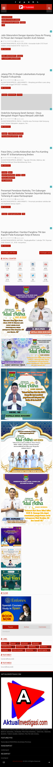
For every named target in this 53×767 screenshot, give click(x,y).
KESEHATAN (20, 646)
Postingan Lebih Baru (9, 253)
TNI (3, 25)
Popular (10, 627)
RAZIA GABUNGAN (8, 178)
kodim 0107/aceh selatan (10, 22)
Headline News (6, 646)
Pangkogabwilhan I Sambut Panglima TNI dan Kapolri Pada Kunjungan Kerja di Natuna (23, 233)
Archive (26, 627)
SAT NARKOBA (7, 180)
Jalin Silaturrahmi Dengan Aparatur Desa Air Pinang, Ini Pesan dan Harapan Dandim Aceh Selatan (26, 36)
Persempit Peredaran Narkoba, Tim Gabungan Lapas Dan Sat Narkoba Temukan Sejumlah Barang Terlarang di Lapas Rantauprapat (26, 193)
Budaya (4, 643)
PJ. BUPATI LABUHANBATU (11, 58)
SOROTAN (30, 650)
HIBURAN (36, 643)
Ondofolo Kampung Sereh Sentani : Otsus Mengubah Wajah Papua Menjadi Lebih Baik (22, 114)
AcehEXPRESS (7, 17)
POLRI (18, 175)
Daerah (13, 643)
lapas (10, 172)
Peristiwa (5, 650)
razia (23, 175)
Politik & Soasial (17, 650)
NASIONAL (12, 95)
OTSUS (19, 95)
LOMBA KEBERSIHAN (15, 133)
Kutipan (22, 22)
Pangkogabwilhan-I (14, 214)
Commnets (42, 627)
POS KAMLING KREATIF (10, 136)
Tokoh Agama (42, 650)
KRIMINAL (32, 646)
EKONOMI (25, 643)
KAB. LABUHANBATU (9, 56)
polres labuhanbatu (8, 175)
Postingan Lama (45, 253)
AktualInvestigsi (18, 761)
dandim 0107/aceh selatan (11, 20)
